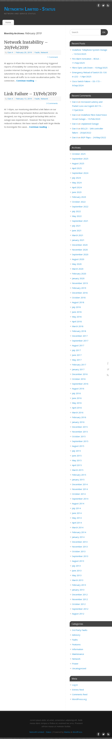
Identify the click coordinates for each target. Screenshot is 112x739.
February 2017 (79, 364)
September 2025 (80, 158)
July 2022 (76, 211)
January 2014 (78, 537)
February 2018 (79, 331)
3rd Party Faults (79, 630)
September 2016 (80, 383)
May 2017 (77, 359)
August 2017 (78, 345)
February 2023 (79, 197)
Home (8, 22)
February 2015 (79, 474)
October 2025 (79, 153)
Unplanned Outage (90, 123)
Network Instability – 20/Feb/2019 (26, 45)
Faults (37, 52)
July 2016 (76, 393)
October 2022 (79, 201)
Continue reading (26, 80)
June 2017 (77, 355)
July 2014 (76, 508)
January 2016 (78, 422)
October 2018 (79, 297)
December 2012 (80, 594)
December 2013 (80, 541)
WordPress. (78, 732)
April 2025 (77, 168)
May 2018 (77, 316)
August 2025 (78, 163)
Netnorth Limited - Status (29, 8)
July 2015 (76, 450)
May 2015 (77, 460)
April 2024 (77, 187)
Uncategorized (79, 668)
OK (103, 31)
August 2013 (78, 561)
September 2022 (80, 206)
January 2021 (78, 240)
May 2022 (77, 216)
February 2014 (79, 532)
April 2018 (77, 321)
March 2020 (77, 268)
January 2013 (78, 589)
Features (76, 644)
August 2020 (78, 259)
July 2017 (76, 350)
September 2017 (80, 340)
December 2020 (80, 244)
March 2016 (77, 412)
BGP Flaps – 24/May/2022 (93, 137)
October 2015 (79, 436)
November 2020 (80, 249)
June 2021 (77, 230)
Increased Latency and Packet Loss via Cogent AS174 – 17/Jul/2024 (87, 105)
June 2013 (77, 570)
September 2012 (80, 608)
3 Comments (52, 103)
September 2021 (80, 221)
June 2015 (77, 455)
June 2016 (77, 398)
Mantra (67, 732)
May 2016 (77, 403)
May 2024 (77, 182)
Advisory (76, 634)
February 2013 (79, 585)
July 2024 (76, 177)
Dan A (10, 52)
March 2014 (77, 527)
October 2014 (79, 494)
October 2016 (79, 379)
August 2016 (78, 388)
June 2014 (77, 513)
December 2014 (80, 484)
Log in (75, 684)
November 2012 (80, 599)
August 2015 (78, 446)
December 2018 (80, 292)
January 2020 (78, 278)
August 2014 (78, 503)
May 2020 (77, 264)
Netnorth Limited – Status (40, 732)
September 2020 (80, 254)
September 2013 (80, 556)
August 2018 (78, 302)
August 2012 (78, 613)
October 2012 (79, 604)
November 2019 (80, 283)
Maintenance (78, 654)
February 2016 (79, 417)
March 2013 (77, 580)
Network (44, 52)
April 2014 (77, 522)
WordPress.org (79, 699)
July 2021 (76, 225)
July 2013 (76, 565)
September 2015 (80, 441)
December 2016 (80, 374)
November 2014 (80, 489)
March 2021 (77, 235)
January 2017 (78, 369)
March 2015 (77, 470)
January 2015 (78, 479)
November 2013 (80, 546)
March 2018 (77, 326)
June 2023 (77, 192)
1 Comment (52, 57)
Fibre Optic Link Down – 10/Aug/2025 (89, 67)
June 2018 (77, 312)
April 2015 (77, 465)
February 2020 (79, 273)
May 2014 (77, 517)
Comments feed (79, 694)
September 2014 (80, 498)
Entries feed (78, 689)
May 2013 (77, 575)
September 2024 (80, 173)
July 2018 (76, 307)
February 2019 (79, 288)
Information (77, 649)
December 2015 (80, 426)
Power (75, 663)
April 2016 (77, 407)
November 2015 (80, 431)
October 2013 (79, 551)
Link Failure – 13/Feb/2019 (30, 93)
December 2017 (80, 335)
